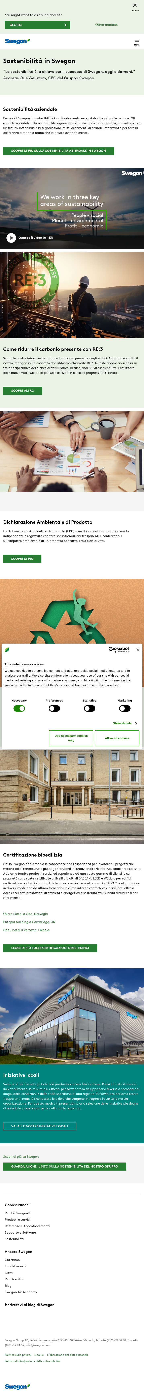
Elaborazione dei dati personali (67, 1355)
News (9, 1273)
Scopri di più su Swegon (21, 1156)
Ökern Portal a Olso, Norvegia (25, 914)
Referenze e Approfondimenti (27, 1226)
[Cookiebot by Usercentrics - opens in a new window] (111, 650)
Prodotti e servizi (17, 1219)
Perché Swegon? (17, 1213)
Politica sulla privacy (18, 1355)
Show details (122, 723)
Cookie (39, 1355)
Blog (8, 1286)
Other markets (106, 25)
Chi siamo (12, 1260)
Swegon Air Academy (21, 1292)
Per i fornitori (14, 1279)
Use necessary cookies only (71, 738)
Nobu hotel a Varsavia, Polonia (26, 930)
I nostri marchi (16, 1266)
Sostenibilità (14, 1239)
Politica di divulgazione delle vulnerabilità (32, 1361)
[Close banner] (138, 649)
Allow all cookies (117, 738)
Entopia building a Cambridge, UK (29, 922)
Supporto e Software (20, 1232)
